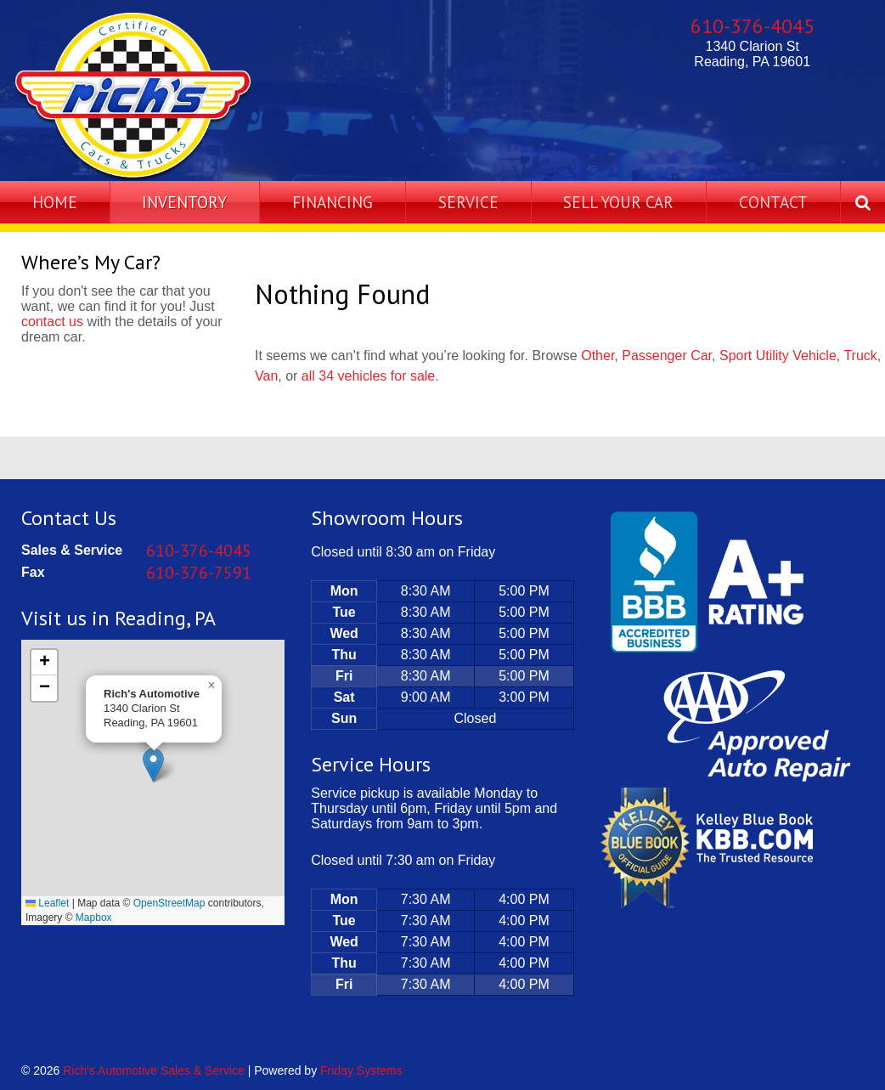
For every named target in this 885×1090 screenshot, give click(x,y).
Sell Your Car (618, 201)
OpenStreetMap (169, 903)
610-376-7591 (198, 573)
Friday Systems (361, 1070)
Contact (773, 201)
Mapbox (94, 917)
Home (54, 201)
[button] (153, 765)
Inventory (184, 201)
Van (266, 376)
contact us (52, 321)
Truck (860, 355)
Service (468, 201)
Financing (332, 201)
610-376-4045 (753, 26)
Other (597, 355)
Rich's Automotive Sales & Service (154, 1070)
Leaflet (47, 903)
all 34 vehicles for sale (368, 376)
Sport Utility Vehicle (778, 355)
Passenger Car (667, 355)
